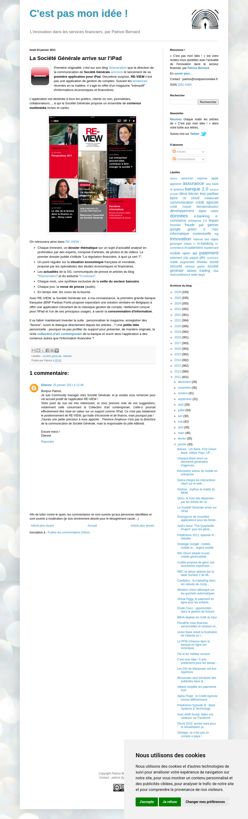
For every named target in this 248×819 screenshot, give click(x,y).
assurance (193, 183)
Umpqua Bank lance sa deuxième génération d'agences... (192, 462)
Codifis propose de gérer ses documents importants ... (195, 564)
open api (190, 253)
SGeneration (118, 67)
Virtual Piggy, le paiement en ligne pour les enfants (195, 600)
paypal (194, 257)
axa (208, 184)
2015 (178, 354)
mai (181, 421)
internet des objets (205, 239)
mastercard (211, 248)
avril (181, 427)
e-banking (201, 216)
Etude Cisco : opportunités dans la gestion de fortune (195, 610)
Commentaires (184, 159)
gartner (212, 225)
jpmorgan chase (181, 243)
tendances (140, 81)
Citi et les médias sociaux (193, 654)
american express (194, 178)
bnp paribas (209, 194)
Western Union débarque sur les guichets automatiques (196, 591)
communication (182, 202)
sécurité (176, 266)
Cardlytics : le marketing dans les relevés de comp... (196, 582)
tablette (67, 356)
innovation (180, 238)
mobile (175, 253)
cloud (195, 198)
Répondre (47, 441)
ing (216, 233)
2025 (178, 298)
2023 (178, 309)
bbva (183, 194)
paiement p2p (179, 257)
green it (196, 229)
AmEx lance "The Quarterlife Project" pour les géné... (195, 527)
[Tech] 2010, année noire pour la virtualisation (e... (196, 725)
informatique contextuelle (190, 233)
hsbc (215, 229)
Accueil (92, 525)
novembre (185, 387)
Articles (179, 151)
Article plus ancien (142, 525)
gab (201, 225)
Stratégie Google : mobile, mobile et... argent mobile (195, 545)
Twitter (194, 134)
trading (204, 271)
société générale (52, 356)
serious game (195, 266)
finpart (213, 220)
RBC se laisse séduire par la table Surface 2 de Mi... (195, 573)
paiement (208, 252)
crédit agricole (207, 202)
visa (215, 271)
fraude (190, 225)
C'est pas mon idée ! (79, 13)
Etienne (46, 385)
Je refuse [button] (170, 802)
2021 (178, 320)
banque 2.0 (196, 188)
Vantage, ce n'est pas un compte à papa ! (193, 734)
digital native (208, 211)
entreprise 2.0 (197, 220)
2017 (178, 343)
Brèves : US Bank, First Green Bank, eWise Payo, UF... (196, 450)
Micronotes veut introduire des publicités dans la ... (196, 679)
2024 (178, 303)
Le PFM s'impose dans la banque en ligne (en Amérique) (193, 645)
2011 (178, 377)
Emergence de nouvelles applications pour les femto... (197, 518)
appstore (175, 184)
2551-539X (185, 84)
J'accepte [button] (147, 802)
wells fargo (198, 274)
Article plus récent (42, 525)
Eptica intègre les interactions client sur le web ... (196, 481)
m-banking (205, 243)
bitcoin (193, 194)
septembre (185, 399)
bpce (174, 198)
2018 (178, 337)
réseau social (207, 262)
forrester (175, 225)
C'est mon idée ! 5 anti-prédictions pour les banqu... (197, 661)
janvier (182, 444)
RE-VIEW (72, 241)
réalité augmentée (182, 262)
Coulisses (87, 276)
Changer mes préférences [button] (205, 802)
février (182, 438)
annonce (117, 72)
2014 (178, 360)
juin (180, 416)
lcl (194, 244)
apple (214, 178)
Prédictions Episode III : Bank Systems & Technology (196, 707)
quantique (212, 257)
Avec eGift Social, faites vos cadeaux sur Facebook (195, 716)
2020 (178, 326)
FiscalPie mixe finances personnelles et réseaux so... (197, 624)
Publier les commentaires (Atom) (69, 532)
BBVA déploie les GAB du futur (197, 617)
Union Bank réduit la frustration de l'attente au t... (197, 633)
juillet (182, 410)
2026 (178, 292)
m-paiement (194, 248)
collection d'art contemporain (59, 334)
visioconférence (180, 274)
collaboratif (211, 198)
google (175, 229)
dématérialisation (207, 206)
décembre (185, 382)
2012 (178, 371)
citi (184, 198)
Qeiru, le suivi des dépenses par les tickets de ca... (195, 500)
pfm (202, 257)
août (181, 404)
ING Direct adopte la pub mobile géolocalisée (193, 555)
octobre (183, 393)
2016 (178, 348)
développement (182, 211)
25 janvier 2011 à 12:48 (68, 385)
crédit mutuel (180, 206)
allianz (174, 178)
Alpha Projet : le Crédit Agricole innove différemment (197, 697)
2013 (178, 365)
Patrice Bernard (198, 68)
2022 (178, 315)
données (179, 215)
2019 (178, 332)
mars (181, 433)
